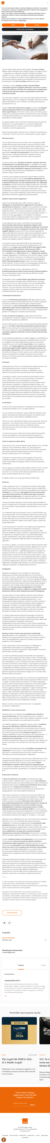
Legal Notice (44, 1135)
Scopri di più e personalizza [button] (25, 29)
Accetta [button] (36, 25)
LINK (5, 996)
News (4, 1055)
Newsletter (5, 1135)
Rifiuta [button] (13, 25)
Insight (42, 1055)
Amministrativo (9, 974)
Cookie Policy (30, 1135)
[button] (47, 2)
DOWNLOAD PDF (12, 913)
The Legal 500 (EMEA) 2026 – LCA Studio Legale (17, 1061)
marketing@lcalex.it (8, 952)
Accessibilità (25, 1137)
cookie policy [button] (22, 20)
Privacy (38, 1135)
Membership (22, 1135)
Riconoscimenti (13, 1135)
